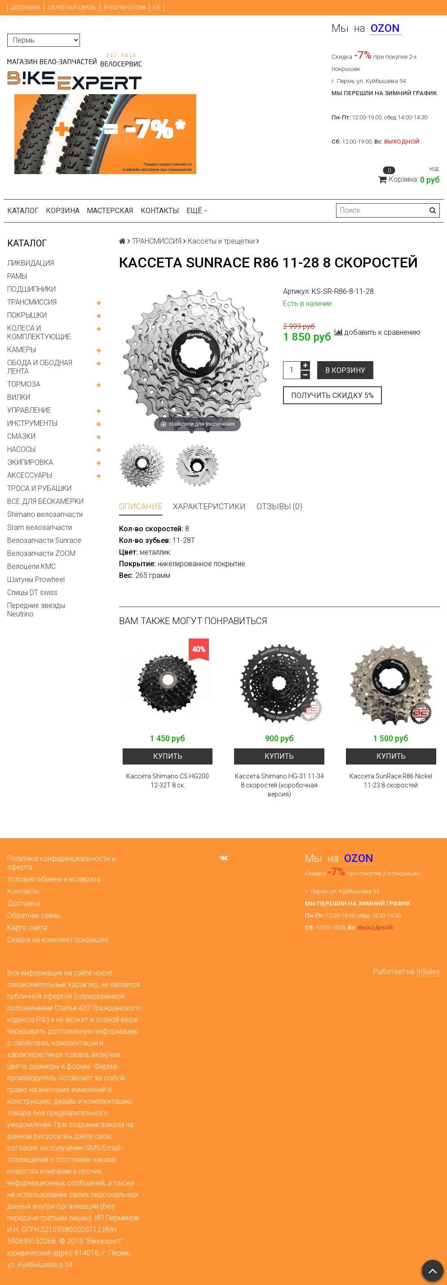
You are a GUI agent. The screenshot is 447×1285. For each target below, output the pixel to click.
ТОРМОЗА (23, 384)
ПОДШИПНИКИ (31, 289)
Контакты (160, 210)
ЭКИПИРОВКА (30, 462)
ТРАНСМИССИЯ (32, 302)
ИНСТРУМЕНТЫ (32, 423)
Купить (167, 756)
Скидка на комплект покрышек (58, 939)
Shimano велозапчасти (45, 514)
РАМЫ (17, 276)
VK (156, 7)
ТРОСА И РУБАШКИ (39, 488)
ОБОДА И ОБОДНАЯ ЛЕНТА (39, 367)
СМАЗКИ (21, 436)
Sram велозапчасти (39, 527)
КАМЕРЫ (21, 349)
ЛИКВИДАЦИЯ (30, 263)
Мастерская (110, 210)
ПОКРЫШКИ (27, 315)
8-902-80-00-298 (125, 7)
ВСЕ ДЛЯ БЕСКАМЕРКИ (45, 501)
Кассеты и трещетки (221, 241)
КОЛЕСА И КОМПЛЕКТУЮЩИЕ (39, 332)
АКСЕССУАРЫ (29, 475)
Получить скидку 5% (332, 395)
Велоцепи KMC (31, 566)
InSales (428, 971)
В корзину (345, 370)
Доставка (25, 7)
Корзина (63, 210)
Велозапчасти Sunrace (44, 540)
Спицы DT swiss (32, 592)
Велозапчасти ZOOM (41, 553)
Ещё (197, 210)
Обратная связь (72, 7)
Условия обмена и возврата (54, 879)
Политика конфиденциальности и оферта (61, 862)
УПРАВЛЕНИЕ (29, 410)
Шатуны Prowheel (36, 579)
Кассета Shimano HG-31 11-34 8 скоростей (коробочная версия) (279, 785)
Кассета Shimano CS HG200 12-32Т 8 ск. (167, 781)
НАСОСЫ (21, 449)
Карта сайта (27, 927)
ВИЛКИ (18, 397)
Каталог (23, 210)
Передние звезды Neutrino (36, 609)
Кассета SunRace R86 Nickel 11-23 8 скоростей (391, 781)
